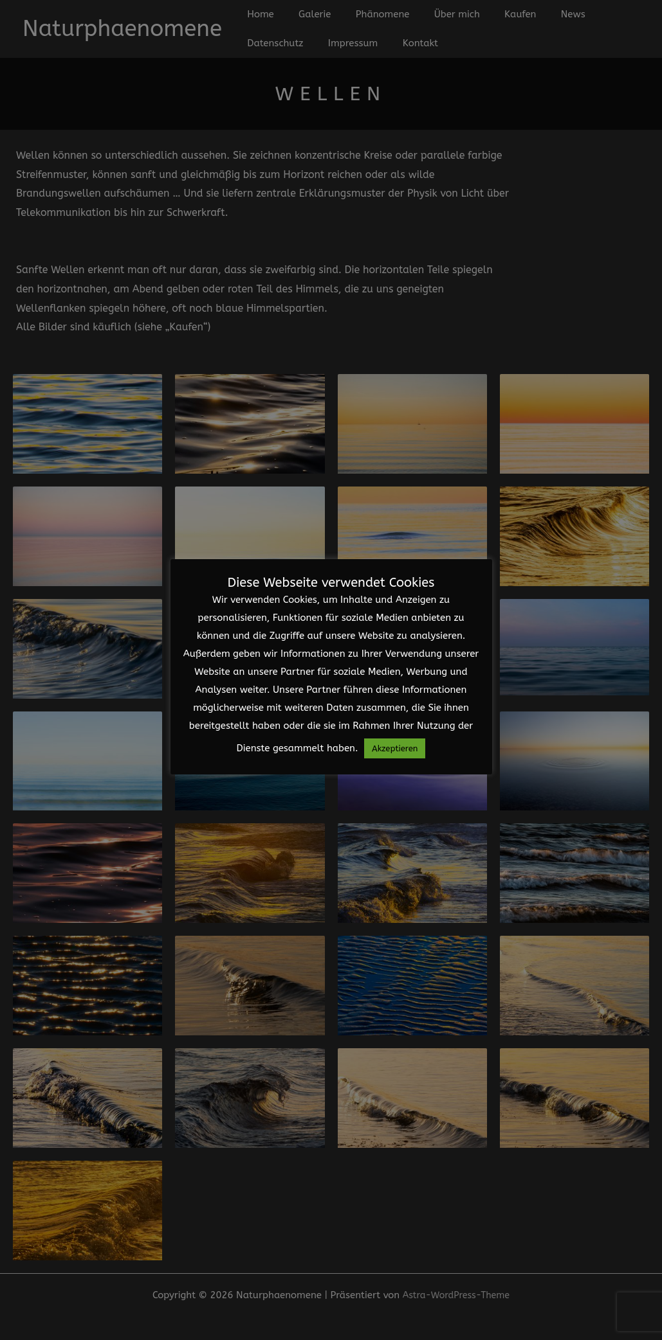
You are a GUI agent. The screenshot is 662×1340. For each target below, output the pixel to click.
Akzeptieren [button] (395, 748)
